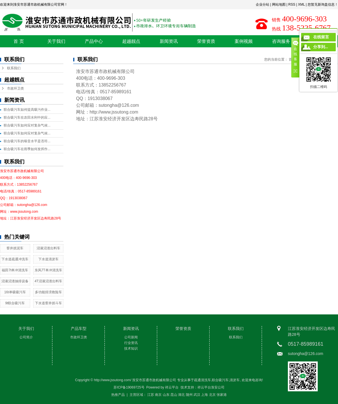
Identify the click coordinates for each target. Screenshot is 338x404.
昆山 (173, 395)
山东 (166, 395)
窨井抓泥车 (14, 248)
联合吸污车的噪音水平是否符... (27, 141)
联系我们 (14, 68)
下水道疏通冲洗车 (14, 259)
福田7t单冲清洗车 (15, 270)
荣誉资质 (206, 41)
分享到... (320, 47)
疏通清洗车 (202, 380)
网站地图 (279, 4)
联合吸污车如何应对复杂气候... (27, 125)
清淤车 (235, 380)
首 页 (19, 41)
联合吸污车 (220, 380)
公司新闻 (131, 337)
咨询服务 (281, 41)
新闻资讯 (169, 41)
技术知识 (131, 348)
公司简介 (26, 337)
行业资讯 (131, 343)
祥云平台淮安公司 (210, 387)
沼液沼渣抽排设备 (14, 281)
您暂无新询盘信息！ (323, 4)
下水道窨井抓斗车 (48, 303)
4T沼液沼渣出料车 (48, 281)
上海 (204, 395)
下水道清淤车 (48, 259)
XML (301, 4)
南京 (158, 395)
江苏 (150, 395)
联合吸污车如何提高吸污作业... (27, 110)
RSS (291, 4)
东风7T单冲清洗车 (48, 270)
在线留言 (321, 37)
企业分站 (262, 4)
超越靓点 (131, 41)
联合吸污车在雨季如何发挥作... (27, 149)
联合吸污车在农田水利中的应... (27, 117)
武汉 (197, 395)
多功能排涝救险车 (48, 292)
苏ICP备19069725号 (129, 387)
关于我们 (56, 41)
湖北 (181, 395)
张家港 (222, 395)
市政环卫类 (15, 88)
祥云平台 (172, 387)
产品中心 (94, 41)
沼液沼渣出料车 (48, 248)
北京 (212, 395)
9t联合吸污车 (15, 303)
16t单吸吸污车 (15, 292)
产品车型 (78, 328)
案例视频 (244, 41)
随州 (189, 395)
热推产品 (118, 395)
